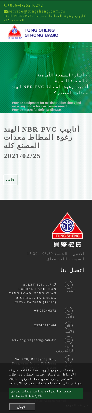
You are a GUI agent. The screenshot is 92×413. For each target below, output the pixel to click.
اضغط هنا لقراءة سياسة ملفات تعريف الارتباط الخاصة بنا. (42, 394)
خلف (10, 180)
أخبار (79, 75)
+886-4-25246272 (23, 5)
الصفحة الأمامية (53, 75)
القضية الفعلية (70, 81)
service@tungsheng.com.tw (34, 340)
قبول (21, 407)
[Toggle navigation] (81, 33)
